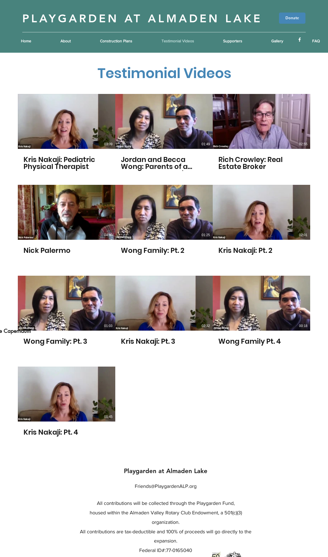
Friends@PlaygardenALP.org (166, 486)
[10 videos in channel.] (164, 269)
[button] (126, 41)
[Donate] (292, 18)
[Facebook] (299, 39)
